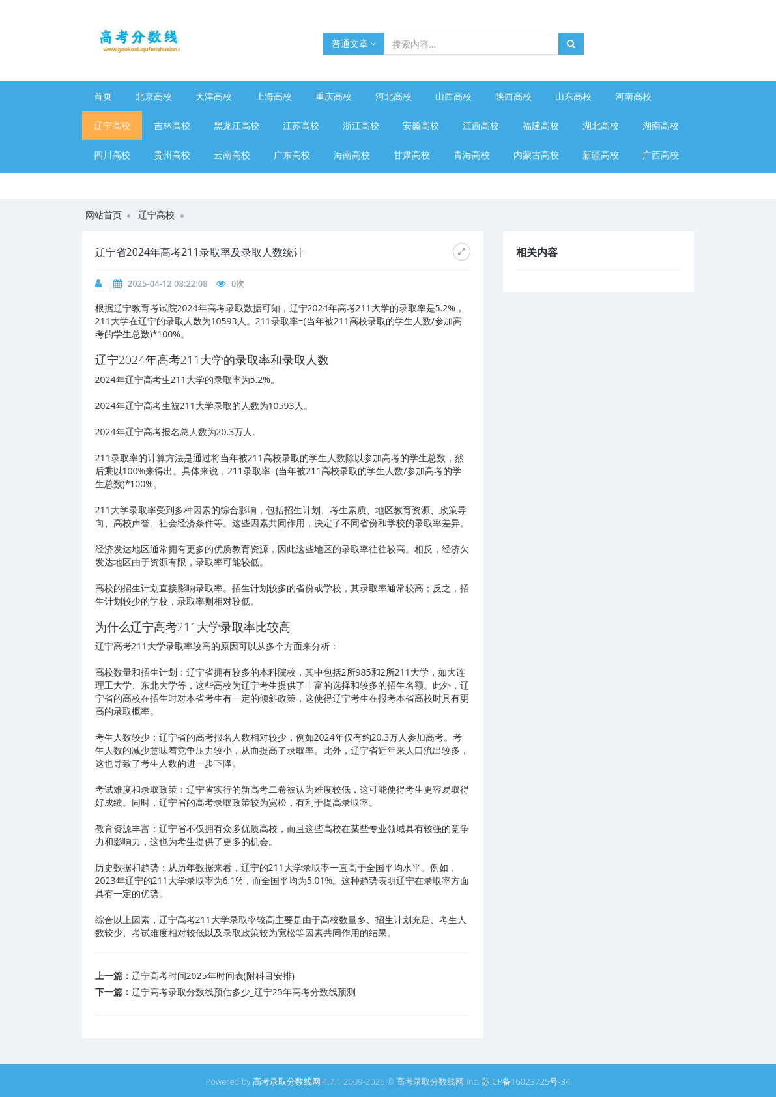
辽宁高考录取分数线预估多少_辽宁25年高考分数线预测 (244, 992)
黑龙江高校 (236, 125)
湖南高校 (660, 125)
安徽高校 (421, 125)
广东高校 (292, 155)
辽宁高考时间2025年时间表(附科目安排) (213, 975)
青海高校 (471, 155)
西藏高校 (172, 184)
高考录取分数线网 (287, 1081)
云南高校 (232, 155)
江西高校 (481, 125)
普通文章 (354, 43)
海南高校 (352, 155)
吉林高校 (172, 125)
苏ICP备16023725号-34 (525, 1081)
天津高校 (213, 96)
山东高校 (573, 96)
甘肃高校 (412, 155)
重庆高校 (333, 96)
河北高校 (393, 96)
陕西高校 (513, 96)
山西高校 (453, 96)
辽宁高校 (112, 125)
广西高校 (660, 155)
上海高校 (273, 96)
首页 (103, 96)
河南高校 (633, 96)
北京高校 (154, 96)
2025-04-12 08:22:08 (168, 283)
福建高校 (541, 125)
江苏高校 (301, 125)
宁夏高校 (112, 184)
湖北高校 (600, 125)
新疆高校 (600, 155)
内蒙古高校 (536, 155)
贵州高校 (172, 155)
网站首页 (103, 214)
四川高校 (112, 155)
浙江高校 (361, 125)
